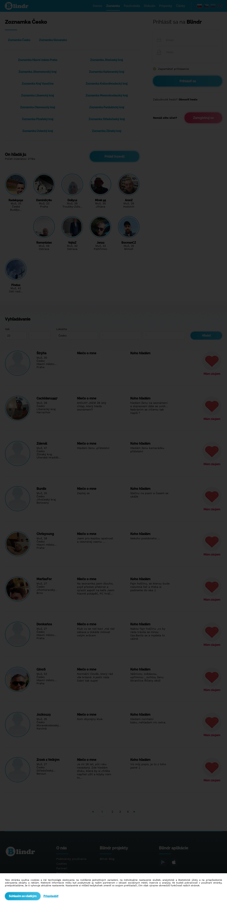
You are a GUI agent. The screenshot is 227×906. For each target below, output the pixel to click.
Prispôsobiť (50, 896)
